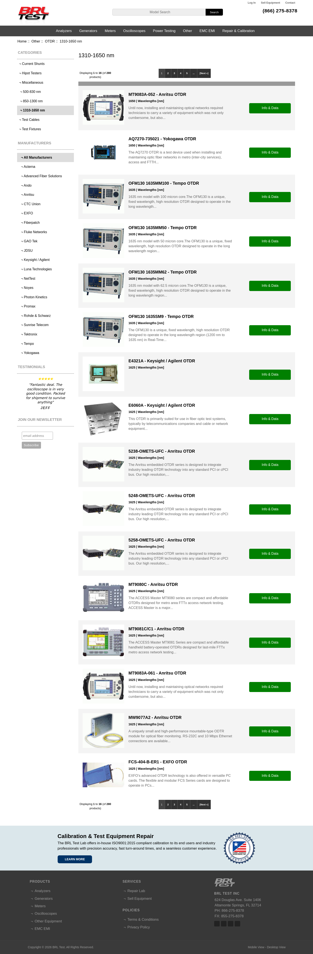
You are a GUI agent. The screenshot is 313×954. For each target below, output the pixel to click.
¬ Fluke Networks (32, 232)
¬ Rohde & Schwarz (34, 316)
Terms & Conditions (143, 919)
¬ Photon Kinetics (32, 297)
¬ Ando (25, 185)
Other (35, 41)
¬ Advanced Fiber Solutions (40, 176)
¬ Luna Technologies (35, 269)
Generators (88, 31)
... (194, 73)
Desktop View (276, 947)
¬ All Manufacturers (35, 157)
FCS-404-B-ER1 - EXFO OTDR (158, 761)
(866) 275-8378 (280, 10)
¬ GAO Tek (27, 241)
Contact (290, 2)
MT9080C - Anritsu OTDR (153, 584)
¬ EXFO (25, 213)
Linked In (230, 923)
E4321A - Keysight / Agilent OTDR (162, 360)
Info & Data (270, 108)
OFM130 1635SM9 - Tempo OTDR (161, 316)
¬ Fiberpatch (29, 222)
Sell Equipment (270, 2)
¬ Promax (26, 306)
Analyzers (64, 31)
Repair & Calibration (238, 31)
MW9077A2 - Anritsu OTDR (155, 717)
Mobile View (256, 947)
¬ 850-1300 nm (30, 101)
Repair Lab (136, 891)
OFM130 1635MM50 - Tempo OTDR (163, 227)
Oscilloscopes (134, 31)
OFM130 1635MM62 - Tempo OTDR (163, 272)
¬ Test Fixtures (29, 129)
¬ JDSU (25, 250)
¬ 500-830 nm (29, 92)
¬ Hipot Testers (29, 73)
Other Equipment (48, 921)
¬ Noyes (25, 288)
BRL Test (59, 947)
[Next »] (204, 73)
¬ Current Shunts (31, 64)
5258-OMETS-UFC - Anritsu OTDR (162, 540)
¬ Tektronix (27, 334)
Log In (252, 2)
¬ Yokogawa (28, 353)
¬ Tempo (26, 343)
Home (21, 41)
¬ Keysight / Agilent (34, 260)
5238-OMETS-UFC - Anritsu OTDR (162, 451)
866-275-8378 (233, 911)
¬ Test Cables (28, 119)
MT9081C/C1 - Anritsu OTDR (156, 628)
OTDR (50, 41)
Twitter (224, 923)
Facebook (217, 923)
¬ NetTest (26, 278)
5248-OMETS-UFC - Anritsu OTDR (162, 495)
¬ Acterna (26, 166)
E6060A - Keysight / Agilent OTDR (162, 405)
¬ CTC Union (29, 204)
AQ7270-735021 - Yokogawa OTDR (162, 138)
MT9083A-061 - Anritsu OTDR (157, 673)
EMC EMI (207, 31)
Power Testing (164, 31)
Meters (110, 31)
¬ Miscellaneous (30, 82)
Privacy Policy (138, 927)
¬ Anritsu (26, 194)
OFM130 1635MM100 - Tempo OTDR (164, 183)
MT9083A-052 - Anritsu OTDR (157, 94)
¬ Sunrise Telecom (33, 325)
